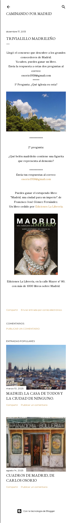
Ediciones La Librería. (49, 206)
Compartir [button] (12, 309)
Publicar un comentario (23, 328)
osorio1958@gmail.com (36, 179)
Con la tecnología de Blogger (36, 511)
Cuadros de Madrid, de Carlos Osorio (30, 478)
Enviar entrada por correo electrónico (41, 309)
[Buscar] (63, 6)
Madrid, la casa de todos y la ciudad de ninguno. (34, 396)
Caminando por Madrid (29, 13)
